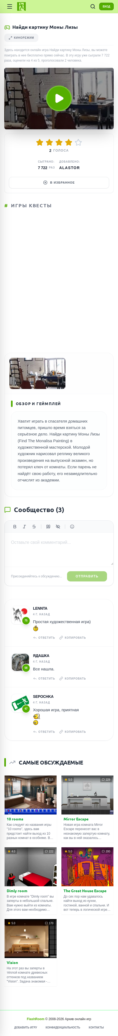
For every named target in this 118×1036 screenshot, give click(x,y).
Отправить (87, 576)
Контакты (96, 1027)
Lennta (40, 608)
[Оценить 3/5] (59, 142)
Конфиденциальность (63, 1027)
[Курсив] (24, 526)
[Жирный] (15, 526)
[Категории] (9, 6)
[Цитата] (48, 526)
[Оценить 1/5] (39, 142)
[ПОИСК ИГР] (93, 6)
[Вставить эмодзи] (72, 526)
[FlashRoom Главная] (21, 6)
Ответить (44, 638)
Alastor (69, 168)
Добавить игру (25, 1027)
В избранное (59, 182)
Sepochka (43, 696)
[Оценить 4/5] (68, 142)
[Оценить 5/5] (78, 142)
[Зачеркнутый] (34, 526)
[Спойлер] (58, 526)
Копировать (72, 638)
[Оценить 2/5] (49, 142)
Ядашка (41, 655)
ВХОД (106, 6)
